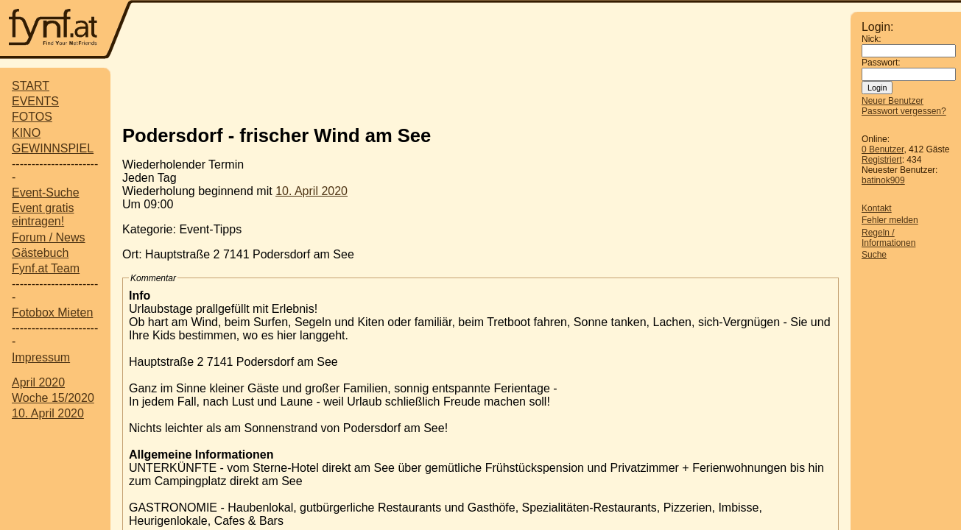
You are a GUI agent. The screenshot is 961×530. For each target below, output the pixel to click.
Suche (874, 255)
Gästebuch (40, 253)
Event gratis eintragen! (43, 214)
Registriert (882, 160)
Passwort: (881, 62)
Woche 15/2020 (53, 398)
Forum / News (48, 237)
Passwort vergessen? (904, 111)
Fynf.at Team (46, 268)
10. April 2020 (48, 413)
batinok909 (883, 180)
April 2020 (38, 382)
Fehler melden (890, 220)
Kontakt (877, 208)
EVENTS (35, 101)
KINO (26, 133)
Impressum (41, 357)
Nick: (871, 39)
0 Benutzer (883, 149)
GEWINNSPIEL (53, 148)
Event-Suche (46, 192)
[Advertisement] (492, 31)
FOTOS (32, 116)
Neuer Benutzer (892, 101)
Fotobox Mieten (52, 312)
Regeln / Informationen (888, 237)
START (30, 86)
